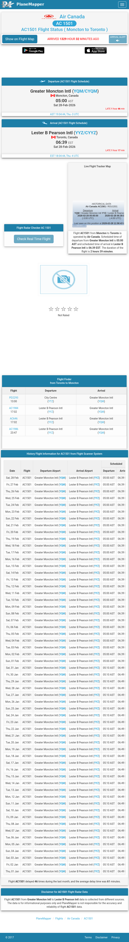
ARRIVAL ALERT (118, 39)
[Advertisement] (64, 65)
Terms (90, 937)
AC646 (14, 418)
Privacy (117, 937)
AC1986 (13, 429)
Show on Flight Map (19, 39)
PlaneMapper (43, 918)
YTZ (50, 401)
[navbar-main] (122, 4)
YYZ (50, 411)
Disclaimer (103, 937)
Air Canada (72, 17)
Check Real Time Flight (34, 239)
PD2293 (13, 397)
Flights (59, 918)
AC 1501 (64, 23)
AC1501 (88, 918)
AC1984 (13, 408)
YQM (101, 401)
